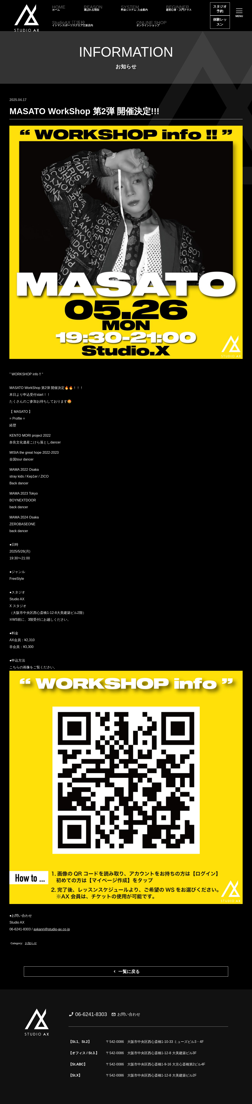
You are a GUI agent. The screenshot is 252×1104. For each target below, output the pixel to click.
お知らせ (31, 943)
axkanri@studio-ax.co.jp (51, 929)
